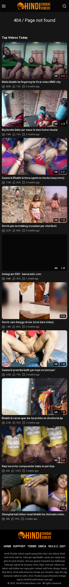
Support (19, 546)
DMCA (42, 546)
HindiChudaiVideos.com (28, 583)
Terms (31, 546)
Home (7, 546)
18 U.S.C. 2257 (56, 546)
